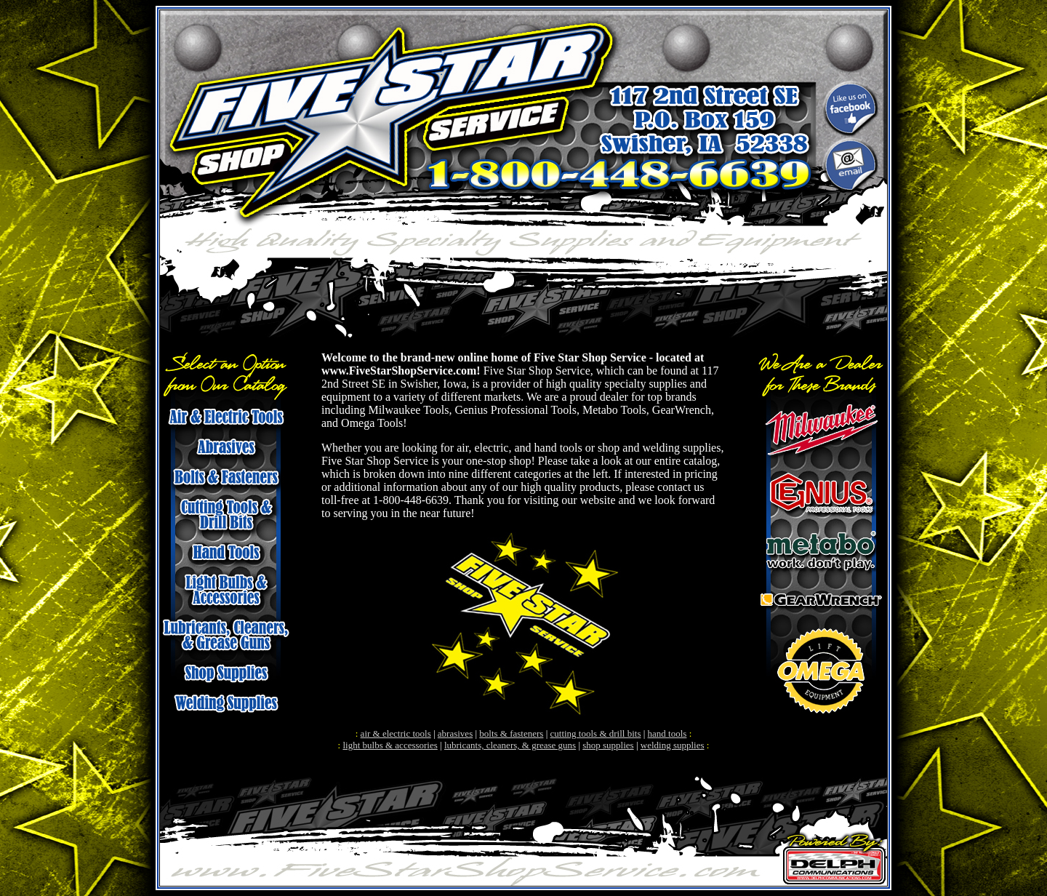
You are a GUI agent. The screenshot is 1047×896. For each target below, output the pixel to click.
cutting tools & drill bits (595, 733)
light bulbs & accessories (389, 745)
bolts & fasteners (511, 733)
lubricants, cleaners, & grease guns (510, 745)
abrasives (455, 733)
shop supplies (607, 745)
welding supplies (673, 745)
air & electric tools (396, 733)
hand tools (667, 733)
